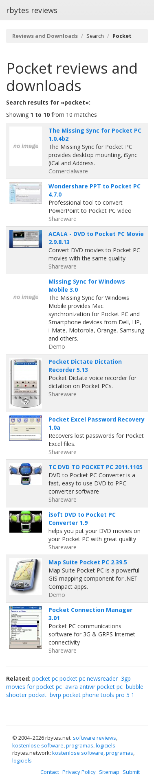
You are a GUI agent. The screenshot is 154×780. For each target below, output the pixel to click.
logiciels (105, 745)
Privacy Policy (79, 772)
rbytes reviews (31, 10)
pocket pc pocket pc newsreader (75, 678)
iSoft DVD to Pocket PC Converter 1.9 (82, 519)
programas (79, 745)
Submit (131, 772)
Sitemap (109, 772)
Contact (49, 772)
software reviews (94, 737)
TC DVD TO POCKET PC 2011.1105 (95, 467)
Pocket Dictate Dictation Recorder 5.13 (85, 366)
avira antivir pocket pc (94, 686)
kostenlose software (38, 745)
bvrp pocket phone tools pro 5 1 (92, 695)
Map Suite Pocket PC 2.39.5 (87, 562)
